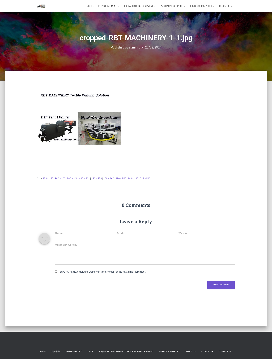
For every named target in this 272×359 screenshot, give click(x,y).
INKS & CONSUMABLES (202, 6)
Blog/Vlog (207, 351)
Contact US (225, 351)
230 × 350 (96, 178)
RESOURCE (225, 6)
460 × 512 (84, 178)
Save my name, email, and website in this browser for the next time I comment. (103, 271)
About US (190, 351)
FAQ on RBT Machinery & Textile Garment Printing (126, 351)
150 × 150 (48, 178)
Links (90, 351)
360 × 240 (72, 178)
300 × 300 (60, 178)
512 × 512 (145, 178)
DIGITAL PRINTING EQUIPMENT (139, 6)
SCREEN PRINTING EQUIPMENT (103, 6)
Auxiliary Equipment (173, 6)
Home (43, 351)
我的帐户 (55, 351)
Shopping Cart (73, 351)
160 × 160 (108, 178)
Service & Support (169, 351)
